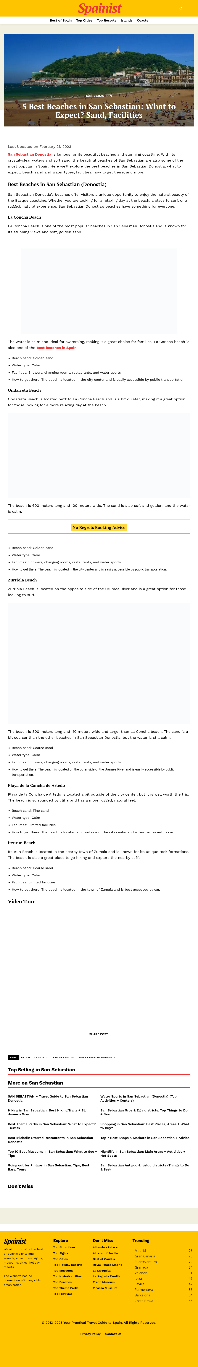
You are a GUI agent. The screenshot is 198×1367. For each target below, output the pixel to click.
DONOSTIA (41, 1057)
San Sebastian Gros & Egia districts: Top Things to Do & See (144, 1112)
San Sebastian (99, 95)
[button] (181, 8)
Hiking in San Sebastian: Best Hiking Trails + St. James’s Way (47, 1112)
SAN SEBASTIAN (63, 1057)
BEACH (25, 1057)
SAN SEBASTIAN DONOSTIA (96, 1057)
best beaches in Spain (56, 347)
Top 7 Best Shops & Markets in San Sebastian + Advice (144, 1138)
